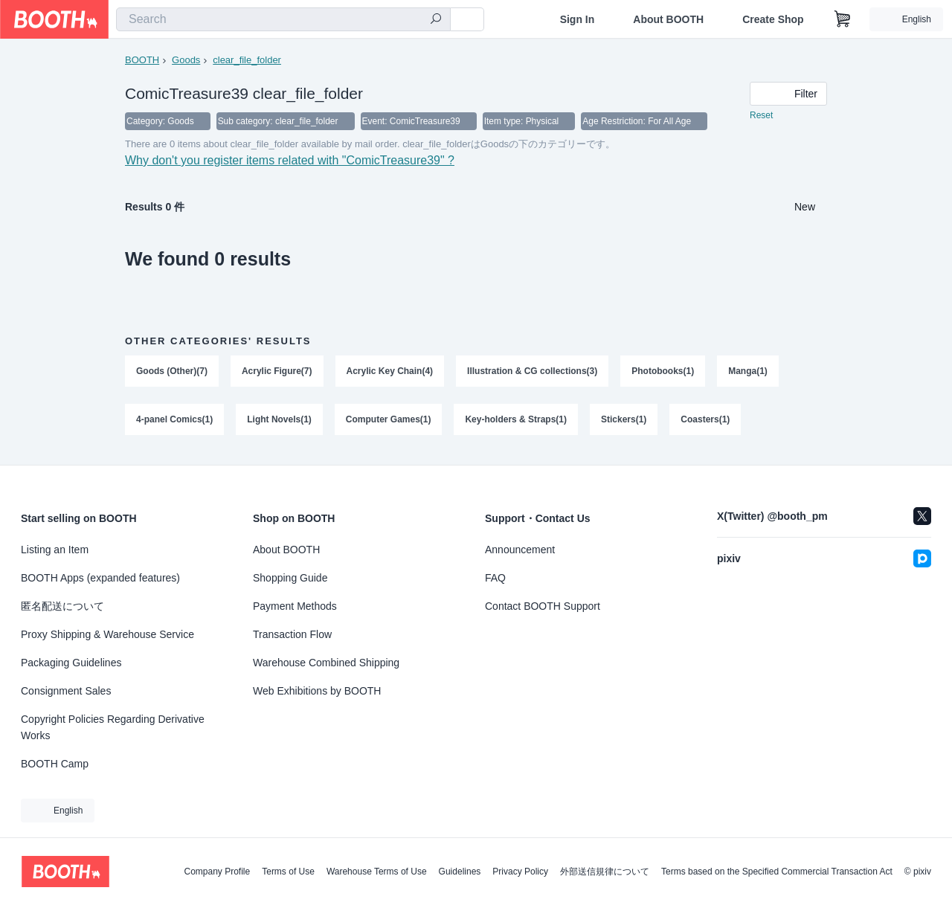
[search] (436, 20)
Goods (186, 59)
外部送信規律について (604, 871)
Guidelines (460, 871)
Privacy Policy (520, 871)
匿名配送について (62, 606)
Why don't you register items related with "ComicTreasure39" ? (289, 161)
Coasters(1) (705, 421)
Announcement (520, 549)
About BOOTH (668, 19)
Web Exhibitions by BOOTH (317, 691)
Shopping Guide (290, 578)
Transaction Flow (292, 634)
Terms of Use (288, 871)
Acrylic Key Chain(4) (390, 372)
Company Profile (217, 871)
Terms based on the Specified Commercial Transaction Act (776, 871)
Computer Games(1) (388, 421)
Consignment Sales (66, 691)
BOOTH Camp (55, 764)
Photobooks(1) (663, 372)
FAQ (495, 578)
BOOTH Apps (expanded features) (100, 578)
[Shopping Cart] (842, 19)
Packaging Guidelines (71, 663)
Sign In (577, 19)
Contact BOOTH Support (542, 606)
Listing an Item (55, 549)
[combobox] (283, 19)
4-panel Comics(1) (174, 421)
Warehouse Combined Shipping (326, 663)
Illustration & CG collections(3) (532, 372)
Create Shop (772, 19)
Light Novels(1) (279, 421)
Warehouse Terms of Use (377, 871)
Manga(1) (748, 372)
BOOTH (142, 59)
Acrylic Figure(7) (277, 372)
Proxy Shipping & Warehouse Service (107, 634)
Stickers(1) (623, 421)
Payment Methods (295, 606)
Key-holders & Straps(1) (516, 421)
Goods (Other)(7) (172, 372)
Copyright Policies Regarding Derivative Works (113, 727)
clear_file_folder (247, 59)
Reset (761, 116)
